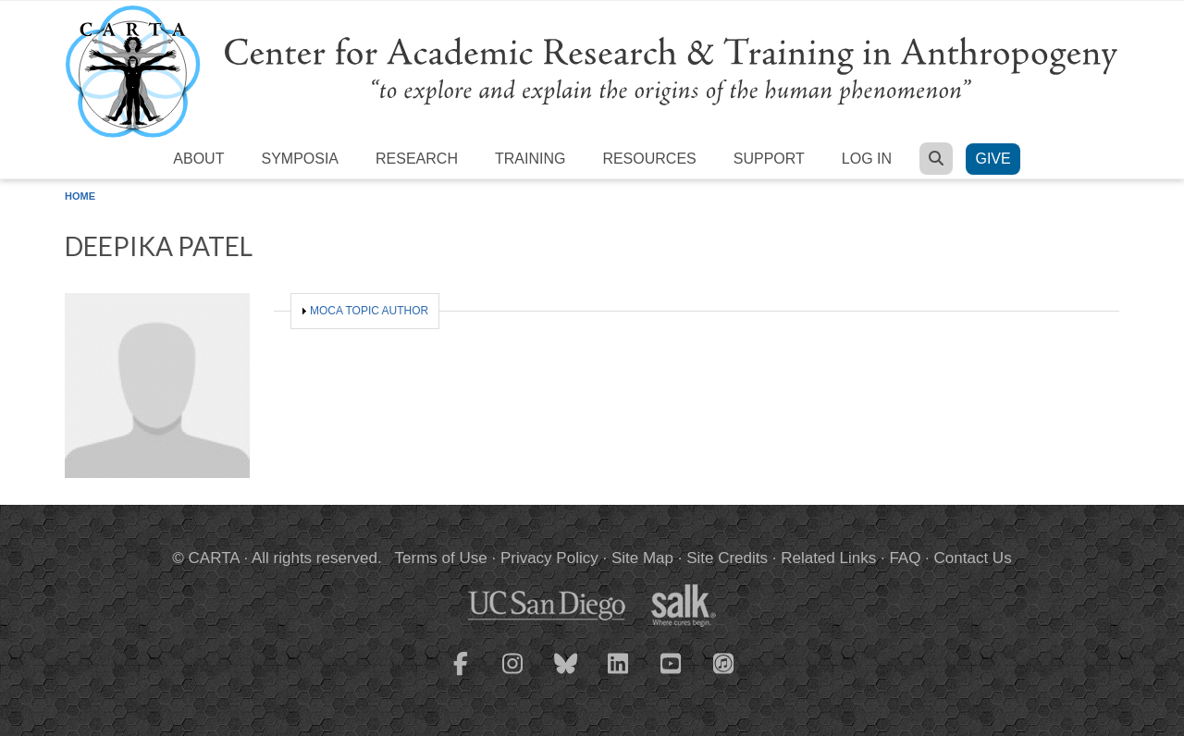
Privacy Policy (549, 558)
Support (769, 158)
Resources (649, 158)
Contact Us (973, 558)
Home (80, 196)
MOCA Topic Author (369, 310)
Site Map (642, 558)
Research (417, 158)
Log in (867, 158)
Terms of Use (441, 558)
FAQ (904, 558)
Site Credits (727, 558)
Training (530, 158)
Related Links (828, 558)
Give (992, 158)
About (198, 158)
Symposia (300, 158)
